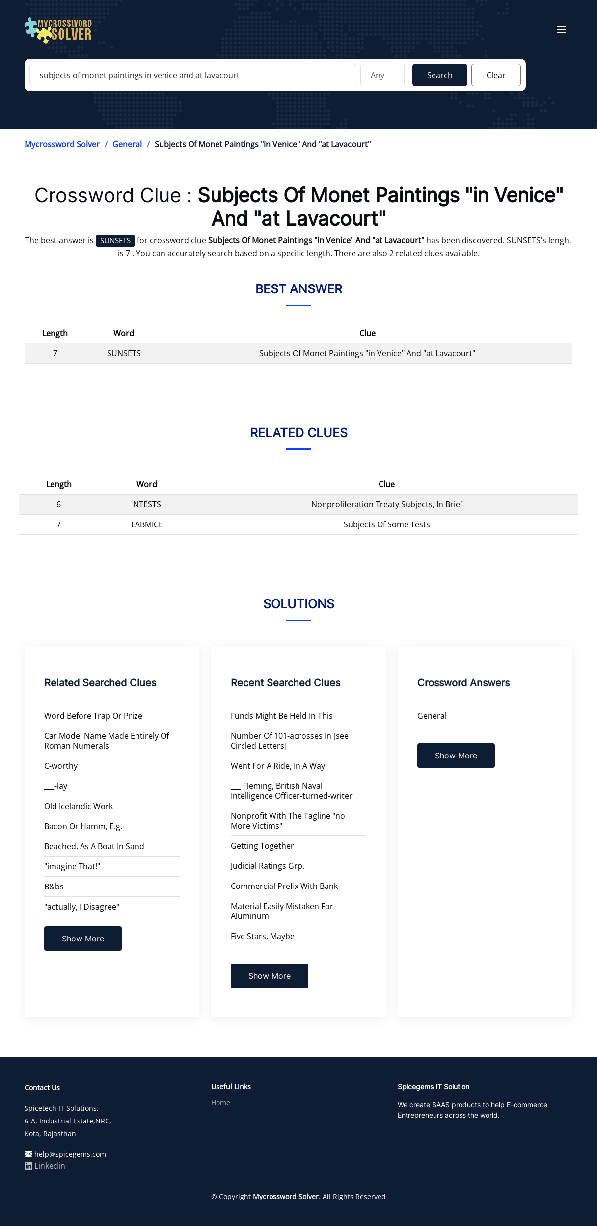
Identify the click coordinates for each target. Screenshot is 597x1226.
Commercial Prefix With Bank (284, 886)
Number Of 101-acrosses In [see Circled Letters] (290, 741)
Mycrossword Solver (62, 144)
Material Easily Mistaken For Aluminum (282, 911)
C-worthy (61, 766)
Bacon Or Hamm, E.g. (83, 826)
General (127, 144)
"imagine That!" (72, 866)
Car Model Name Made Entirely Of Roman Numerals (106, 741)
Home (220, 1102)
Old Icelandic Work (78, 806)
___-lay (55, 786)
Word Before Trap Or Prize (93, 716)
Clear (496, 75)
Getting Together (262, 846)
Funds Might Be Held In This (282, 716)
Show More (83, 938)
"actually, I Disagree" (81, 907)
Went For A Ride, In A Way (278, 766)
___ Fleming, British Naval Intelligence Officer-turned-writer (292, 791)
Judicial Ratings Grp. (267, 866)
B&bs (54, 886)
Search (440, 75)
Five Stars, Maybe (263, 936)
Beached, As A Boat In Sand (94, 846)
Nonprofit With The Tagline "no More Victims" (288, 821)
